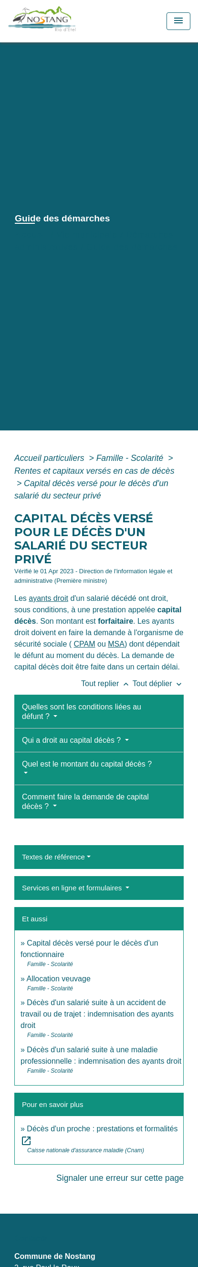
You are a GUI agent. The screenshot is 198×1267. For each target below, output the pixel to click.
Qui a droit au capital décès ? (72, 740)
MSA (116, 644)
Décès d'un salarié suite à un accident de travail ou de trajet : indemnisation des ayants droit (97, 1013)
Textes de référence (53, 857)
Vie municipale (86, 234)
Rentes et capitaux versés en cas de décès (94, 471)
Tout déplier (158, 683)
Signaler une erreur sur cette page (120, 1178)
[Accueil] (63, 21)
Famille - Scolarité (131, 458)
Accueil (31, 234)
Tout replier (107, 683)
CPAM (84, 644)
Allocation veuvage (58, 979)
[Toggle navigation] (178, 21)
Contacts (30, 1238)
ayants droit (48, 598)
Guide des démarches (131, 247)
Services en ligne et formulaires (73, 888)
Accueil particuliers (50, 458)
